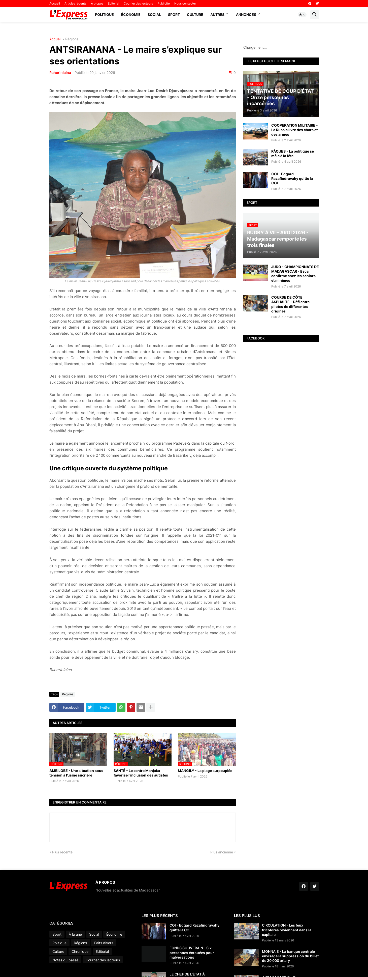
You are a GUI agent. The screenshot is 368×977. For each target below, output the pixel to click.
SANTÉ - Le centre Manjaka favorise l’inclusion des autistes (141, 772)
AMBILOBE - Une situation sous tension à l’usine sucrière (76, 772)
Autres (217, 14)
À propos (97, 3)
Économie (131, 14)
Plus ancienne (221, 852)
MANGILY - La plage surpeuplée (205, 770)
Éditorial (113, 3)
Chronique (80, 951)
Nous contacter (185, 3)
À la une (75, 934)
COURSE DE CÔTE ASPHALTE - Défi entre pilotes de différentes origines (290, 304)
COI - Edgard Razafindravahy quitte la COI (292, 178)
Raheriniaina (60, 72)
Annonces (246, 14)
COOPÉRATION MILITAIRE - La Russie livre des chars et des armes (294, 129)
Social (154, 14)
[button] (302, 14)
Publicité (163, 3)
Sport (174, 14)
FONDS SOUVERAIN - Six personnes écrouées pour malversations (192, 952)
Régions (71, 39)
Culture (195, 14)
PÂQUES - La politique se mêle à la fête (292, 153)
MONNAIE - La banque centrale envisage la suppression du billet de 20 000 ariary (290, 956)
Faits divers (103, 943)
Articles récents (75, 3)
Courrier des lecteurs (138, 3)
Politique (104, 14)
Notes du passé (65, 960)
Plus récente (62, 852)
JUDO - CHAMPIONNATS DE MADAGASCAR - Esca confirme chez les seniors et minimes (295, 274)
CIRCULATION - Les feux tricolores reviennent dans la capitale (286, 929)
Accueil (54, 3)
